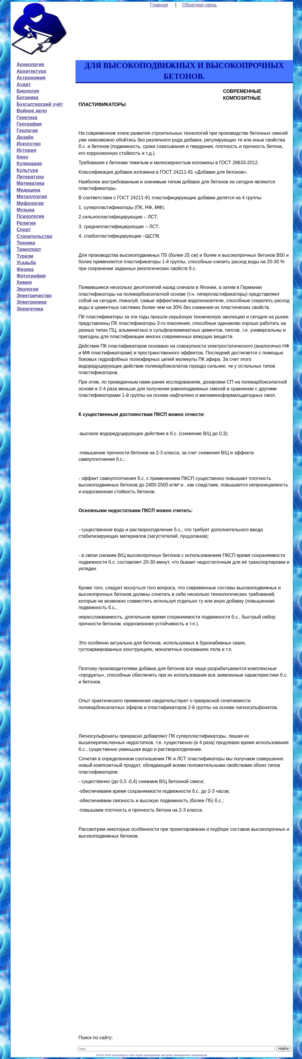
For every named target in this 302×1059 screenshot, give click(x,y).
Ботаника (27, 97)
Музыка (26, 209)
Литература (30, 176)
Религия (26, 223)
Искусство (29, 143)
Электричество (34, 295)
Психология (30, 216)
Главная (159, 4)
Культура (27, 170)
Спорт (24, 229)
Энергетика (30, 308)
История (26, 150)
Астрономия (31, 77)
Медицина (28, 190)
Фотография (31, 275)
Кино (22, 156)
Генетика (27, 117)
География (29, 123)
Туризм (25, 256)
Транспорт (29, 249)
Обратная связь (199, 4)
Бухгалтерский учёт (40, 104)
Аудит (24, 84)
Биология (28, 90)
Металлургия (32, 196)
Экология (27, 289)
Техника (26, 242)
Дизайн (25, 137)
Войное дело (32, 110)
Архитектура (31, 71)
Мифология (30, 203)
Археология (30, 64)
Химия (24, 282)
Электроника (32, 302)
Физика (25, 269)
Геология (27, 130)
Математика (30, 183)
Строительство (34, 236)
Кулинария (29, 163)
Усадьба (26, 262)
